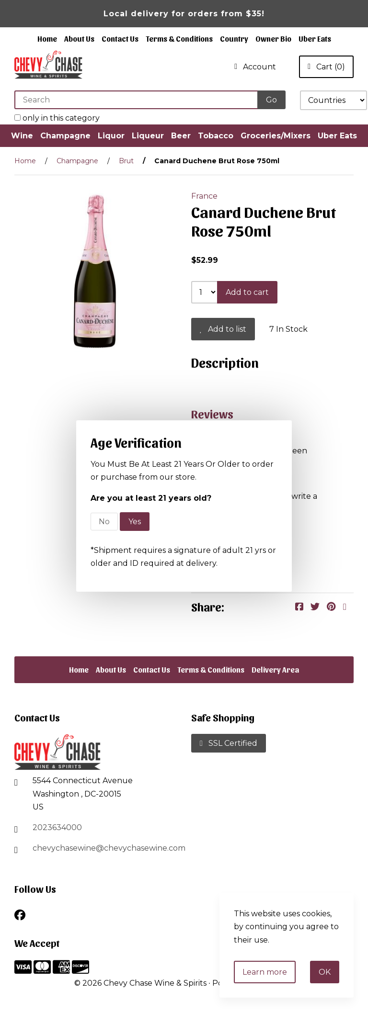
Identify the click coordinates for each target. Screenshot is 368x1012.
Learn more (264, 972)
